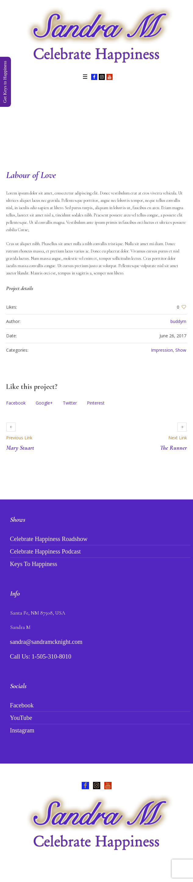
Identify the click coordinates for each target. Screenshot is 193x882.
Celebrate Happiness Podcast (45, 551)
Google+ (44, 403)
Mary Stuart (20, 448)
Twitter (70, 403)
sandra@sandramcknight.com (46, 641)
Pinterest (96, 403)
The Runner (173, 448)
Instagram (22, 730)
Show (180, 350)
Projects (87, 124)
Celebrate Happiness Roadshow (49, 538)
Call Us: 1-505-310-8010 (40, 656)
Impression (162, 350)
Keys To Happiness (33, 564)
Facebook (16, 403)
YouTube (21, 717)
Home (69, 124)
